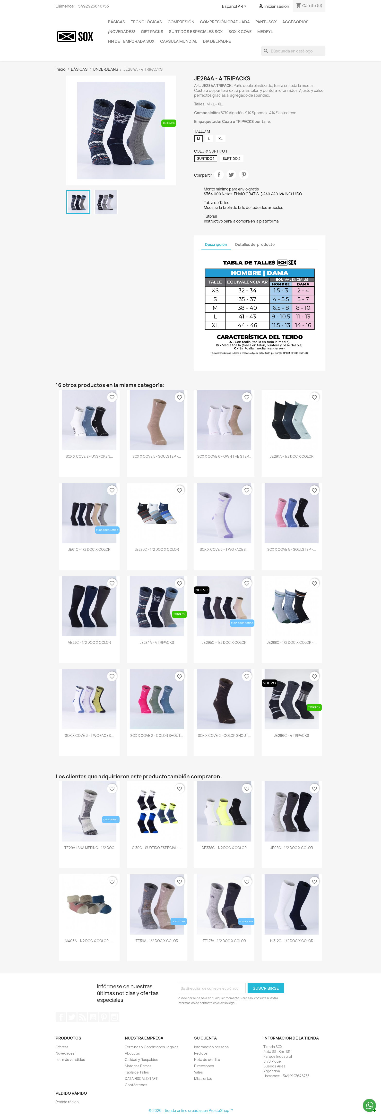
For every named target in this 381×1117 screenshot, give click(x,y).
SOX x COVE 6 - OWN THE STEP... (224, 456)
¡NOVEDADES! (121, 31)
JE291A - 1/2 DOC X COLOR (291, 456)
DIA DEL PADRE (217, 41)
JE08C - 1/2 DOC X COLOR (291, 847)
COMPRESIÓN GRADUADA (225, 22)
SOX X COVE (240, 31)
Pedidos (201, 1053)
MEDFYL (265, 31)
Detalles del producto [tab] (255, 244)
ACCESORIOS (295, 22)
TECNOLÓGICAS (146, 22)
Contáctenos (136, 1085)
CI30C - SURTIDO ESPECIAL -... (157, 847)
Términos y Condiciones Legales (152, 1047)
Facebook (61, 1017)
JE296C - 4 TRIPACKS (291, 735)
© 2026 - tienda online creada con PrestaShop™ (190, 1110)
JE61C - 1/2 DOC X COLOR (89, 549)
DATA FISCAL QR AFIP (141, 1078)
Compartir (219, 175)
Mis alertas (203, 1078)
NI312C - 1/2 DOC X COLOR (291, 940)
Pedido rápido (67, 1102)
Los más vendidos (70, 1059)
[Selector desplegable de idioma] (235, 6)
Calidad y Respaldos (141, 1059)
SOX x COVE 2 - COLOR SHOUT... (156, 735)
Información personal (211, 1047)
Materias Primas (138, 1066)
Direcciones (204, 1066)
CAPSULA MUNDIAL (178, 41)
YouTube (93, 1017)
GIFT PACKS (152, 31)
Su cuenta (205, 1038)
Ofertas (62, 1047)
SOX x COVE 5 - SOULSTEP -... (156, 456)
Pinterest (244, 175)
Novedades (65, 1053)
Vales (198, 1072)
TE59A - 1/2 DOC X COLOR (157, 940)
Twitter (72, 1017)
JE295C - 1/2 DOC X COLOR (224, 642)
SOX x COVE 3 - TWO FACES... (224, 549)
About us (132, 1053)
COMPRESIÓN (181, 22)
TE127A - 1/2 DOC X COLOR (224, 940)
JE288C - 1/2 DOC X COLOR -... (291, 642)
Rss (82, 1017)
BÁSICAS (116, 22)
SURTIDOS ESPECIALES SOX (196, 31)
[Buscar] (293, 51)
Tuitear (231, 175)
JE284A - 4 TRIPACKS (157, 642)
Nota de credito (207, 1059)
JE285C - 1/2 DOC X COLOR (157, 549)
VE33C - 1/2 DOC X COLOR (89, 642)
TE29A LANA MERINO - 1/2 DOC (89, 847)
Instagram (114, 1017)
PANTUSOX (266, 22)
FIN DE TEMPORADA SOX (131, 41)
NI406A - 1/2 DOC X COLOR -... (89, 940)
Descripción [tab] (216, 244)
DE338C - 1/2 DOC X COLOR (224, 847)
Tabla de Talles (137, 1072)
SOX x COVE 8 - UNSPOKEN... (89, 456)
